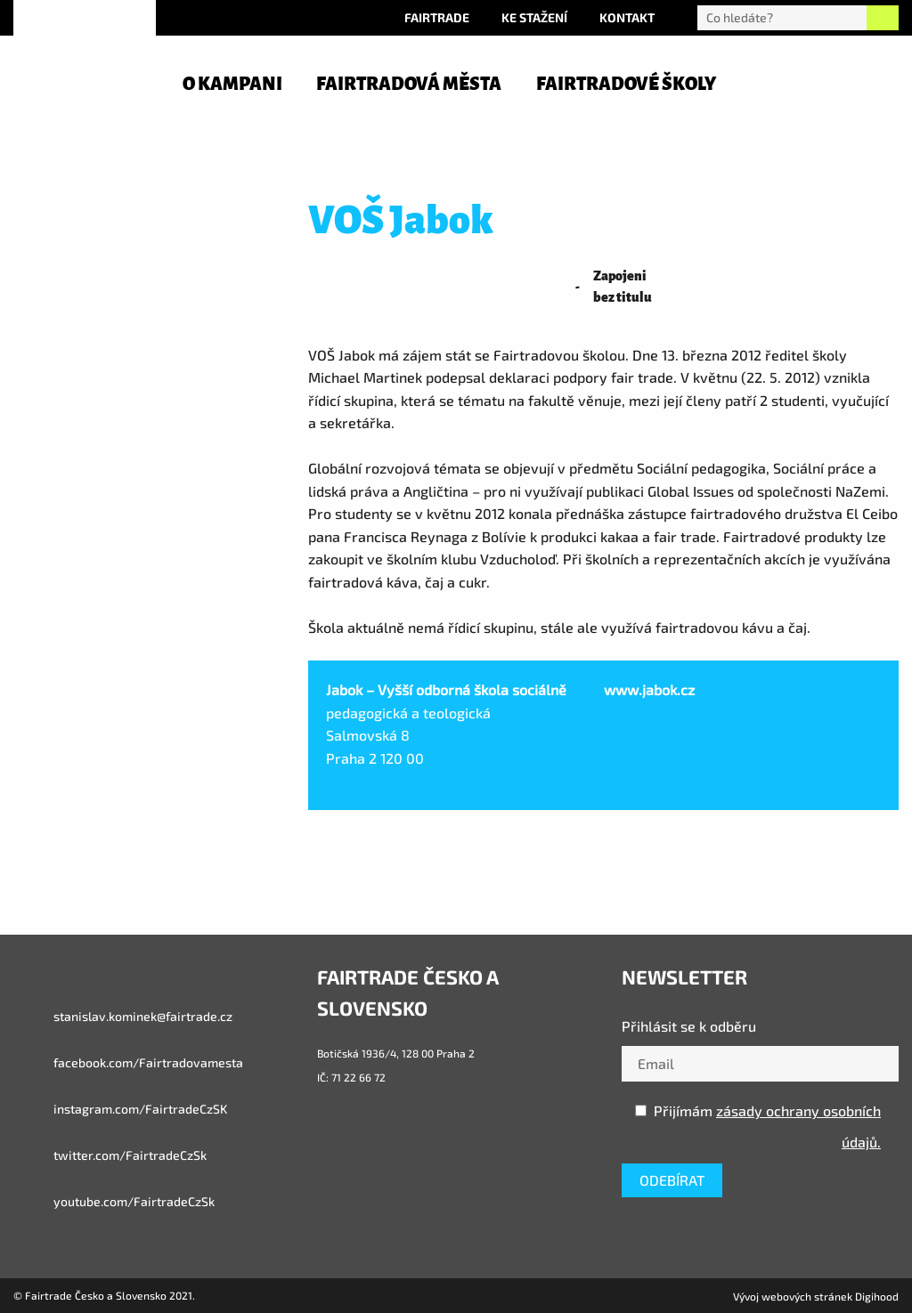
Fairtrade (436, 17)
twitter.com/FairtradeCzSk (110, 1155)
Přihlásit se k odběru (689, 1025)
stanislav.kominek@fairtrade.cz (122, 1016)
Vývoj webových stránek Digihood (816, 1296)
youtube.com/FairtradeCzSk (114, 1201)
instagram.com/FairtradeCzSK (120, 1109)
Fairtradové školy (626, 83)
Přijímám (758, 1126)
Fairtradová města (408, 83)
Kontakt (627, 17)
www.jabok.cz (649, 689)
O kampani (232, 83)
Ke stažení (534, 17)
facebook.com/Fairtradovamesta (128, 1063)
